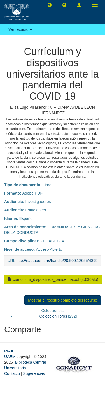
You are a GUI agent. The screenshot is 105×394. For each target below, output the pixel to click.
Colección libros (53, 316)
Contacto (12, 373)
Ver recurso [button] (20, 29)
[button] (50, 5)
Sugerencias (34, 373)
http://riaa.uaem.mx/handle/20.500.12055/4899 (56, 260)
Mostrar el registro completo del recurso (62, 300)
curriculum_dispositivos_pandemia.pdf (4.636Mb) (53, 279)
